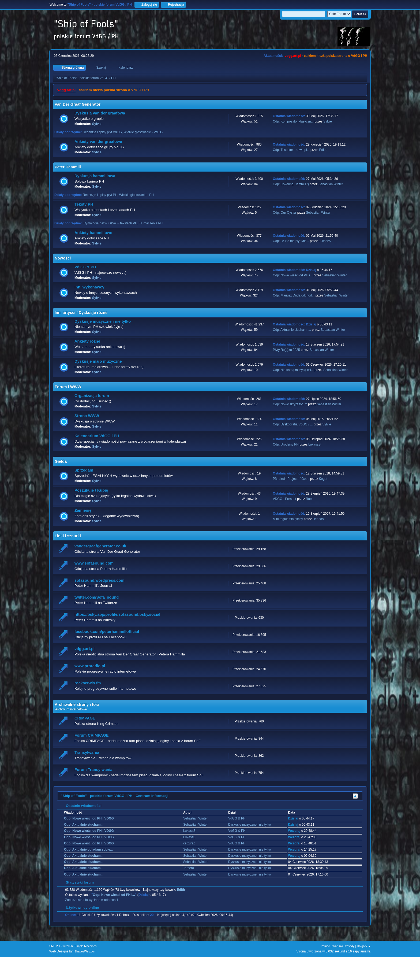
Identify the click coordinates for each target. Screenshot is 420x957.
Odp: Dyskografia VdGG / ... (293, 424)
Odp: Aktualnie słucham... (83, 824)
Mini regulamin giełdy (288, 519)
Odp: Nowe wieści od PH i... (293, 275)
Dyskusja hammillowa (94, 176)
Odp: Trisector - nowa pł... (291, 150)
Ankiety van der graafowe (98, 141)
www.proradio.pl (89, 666)
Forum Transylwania (93, 769)
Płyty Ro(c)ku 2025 (286, 350)
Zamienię (83, 510)
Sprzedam (83, 470)
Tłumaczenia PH (151, 223)
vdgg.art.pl (293, 56)
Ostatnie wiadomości (81, 806)
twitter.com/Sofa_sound (96, 597)
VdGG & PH (85, 267)
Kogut (323, 479)
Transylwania (86, 752)
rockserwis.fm (87, 683)
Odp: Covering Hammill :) (291, 184)
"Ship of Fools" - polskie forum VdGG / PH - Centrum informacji (114, 796)
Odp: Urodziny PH (286, 444)
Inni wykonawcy (89, 287)
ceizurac (189, 843)
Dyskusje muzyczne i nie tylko (102, 321)
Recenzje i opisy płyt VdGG (102, 132)
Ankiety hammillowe (93, 233)
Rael (309, 499)
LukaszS (325, 241)
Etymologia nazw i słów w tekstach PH (110, 223)
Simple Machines (85, 946)
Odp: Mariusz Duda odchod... (293, 295)
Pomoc (325, 946)
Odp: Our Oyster (285, 212)
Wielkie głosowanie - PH (136, 195)
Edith (323, 150)
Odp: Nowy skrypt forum (290, 404)
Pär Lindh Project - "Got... (291, 479)
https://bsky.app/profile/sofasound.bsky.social (117, 614)
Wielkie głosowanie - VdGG (143, 132)
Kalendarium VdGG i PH (96, 436)
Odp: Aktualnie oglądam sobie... (88, 849)
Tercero (188, 868)
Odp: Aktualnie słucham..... (292, 330)
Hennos (318, 519)
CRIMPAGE (84, 718)
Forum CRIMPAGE (91, 735)
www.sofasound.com (94, 563)
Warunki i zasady (343, 946)
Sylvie (97, 124)
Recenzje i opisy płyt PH (100, 195)
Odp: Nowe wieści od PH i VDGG (89, 818)
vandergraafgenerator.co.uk (100, 546)
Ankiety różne (87, 341)
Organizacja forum (91, 396)
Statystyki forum (77, 882)
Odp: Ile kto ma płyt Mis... (291, 241)
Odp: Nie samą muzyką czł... (293, 370)
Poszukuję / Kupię (91, 490)
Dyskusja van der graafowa (99, 113)
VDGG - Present (284, 499)
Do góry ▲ (364, 946)
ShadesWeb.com (85, 951)
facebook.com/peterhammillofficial (106, 631)
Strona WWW (86, 416)
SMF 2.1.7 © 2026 (61, 946)
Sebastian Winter (330, 184)
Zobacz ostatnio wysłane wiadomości (91, 900)
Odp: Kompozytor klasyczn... (293, 121)
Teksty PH (83, 204)
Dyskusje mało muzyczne (98, 361)
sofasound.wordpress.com (99, 580)
